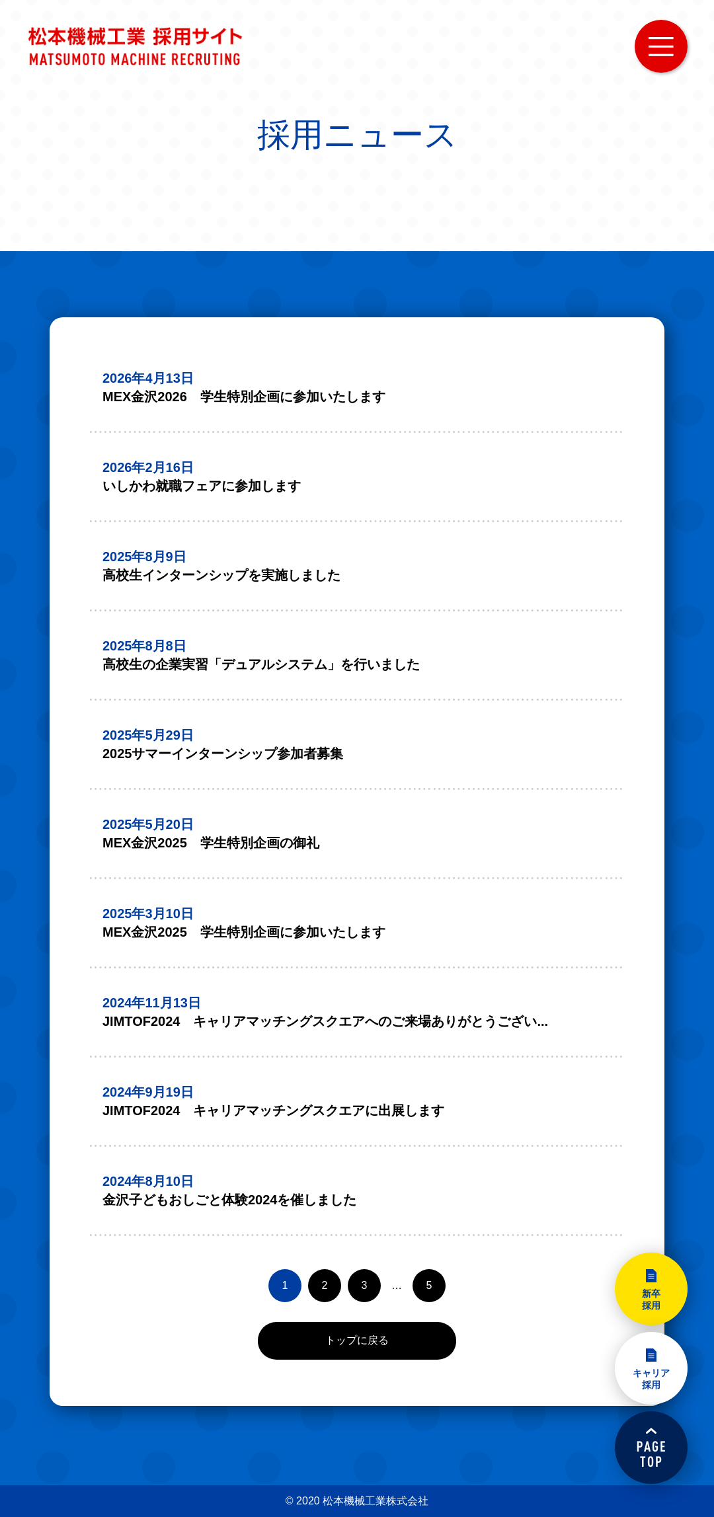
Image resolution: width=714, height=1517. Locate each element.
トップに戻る (357, 1340)
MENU (661, 46)
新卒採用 (651, 1299)
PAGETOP (651, 1447)
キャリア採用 (651, 1379)
